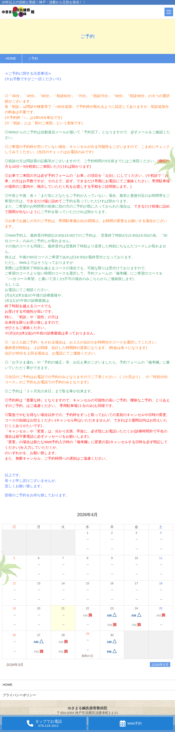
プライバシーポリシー (19, 695)
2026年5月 (160, 664)
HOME (7, 684)
